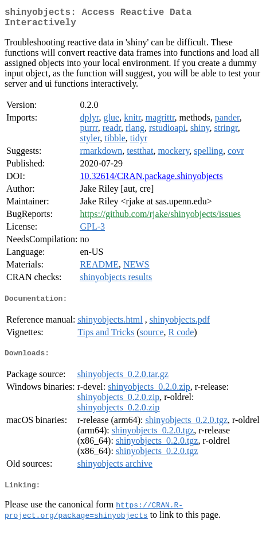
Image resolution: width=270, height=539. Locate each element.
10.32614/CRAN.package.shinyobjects (151, 180)
